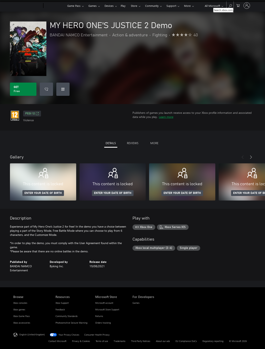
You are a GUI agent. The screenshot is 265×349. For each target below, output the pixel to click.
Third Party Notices (140, 341)
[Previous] (242, 157)
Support (171, 5)
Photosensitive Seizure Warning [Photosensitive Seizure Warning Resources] (71, 322)
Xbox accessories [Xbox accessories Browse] (21, 322)
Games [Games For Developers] (136, 303)
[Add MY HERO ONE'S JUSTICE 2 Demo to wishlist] (46, 89)
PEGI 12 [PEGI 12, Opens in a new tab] (32, 113)
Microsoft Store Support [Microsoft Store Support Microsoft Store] (107, 309)
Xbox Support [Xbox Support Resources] (62, 303)
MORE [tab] (154, 143)
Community (152, 5)
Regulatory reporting (212, 341)
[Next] (251, 157)
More (187, 5)
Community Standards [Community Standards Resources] (66, 316)
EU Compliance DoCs (186, 341)
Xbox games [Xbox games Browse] (19, 309)
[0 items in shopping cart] (238, 5)
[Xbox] (54, 5)
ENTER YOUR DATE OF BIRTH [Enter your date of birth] (43, 193)
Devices (109, 5)
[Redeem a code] (63, 89)
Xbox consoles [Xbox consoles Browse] (20, 303)
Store (134, 5)
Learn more (166, 117)
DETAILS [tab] (111, 143)
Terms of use (102, 341)
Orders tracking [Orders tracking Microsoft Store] (103, 322)
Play (123, 5)
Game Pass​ (74, 5)
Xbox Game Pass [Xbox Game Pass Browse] (21, 316)
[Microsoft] (27, 5)
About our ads (163, 341)
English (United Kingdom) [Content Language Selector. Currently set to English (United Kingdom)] (32, 334)
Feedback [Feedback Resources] (60, 309)
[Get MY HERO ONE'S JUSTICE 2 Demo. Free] (23, 89)
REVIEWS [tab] (132, 143)
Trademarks (119, 341)
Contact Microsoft (57, 341)
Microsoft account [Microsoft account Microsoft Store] (104, 303)
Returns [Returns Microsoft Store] (99, 316)
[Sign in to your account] (247, 6)
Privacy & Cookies (81, 341)
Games (92, 5)
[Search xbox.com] (230, 5)
